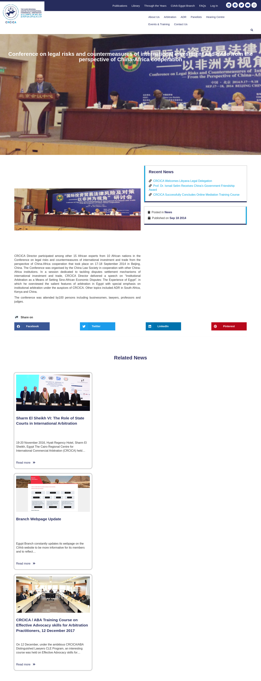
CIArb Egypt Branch (183, 5)
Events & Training (212, 17)
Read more (25, 654)
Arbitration (142, 17)
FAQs (202, 5)
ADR (156, 17)
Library (136, 5)
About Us (126, 17)
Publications (120, 5)
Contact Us (233, 17)
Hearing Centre (188, 17)
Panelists (168, 17)
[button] (249, 17)
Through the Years (155, 5)
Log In (214, 5)
